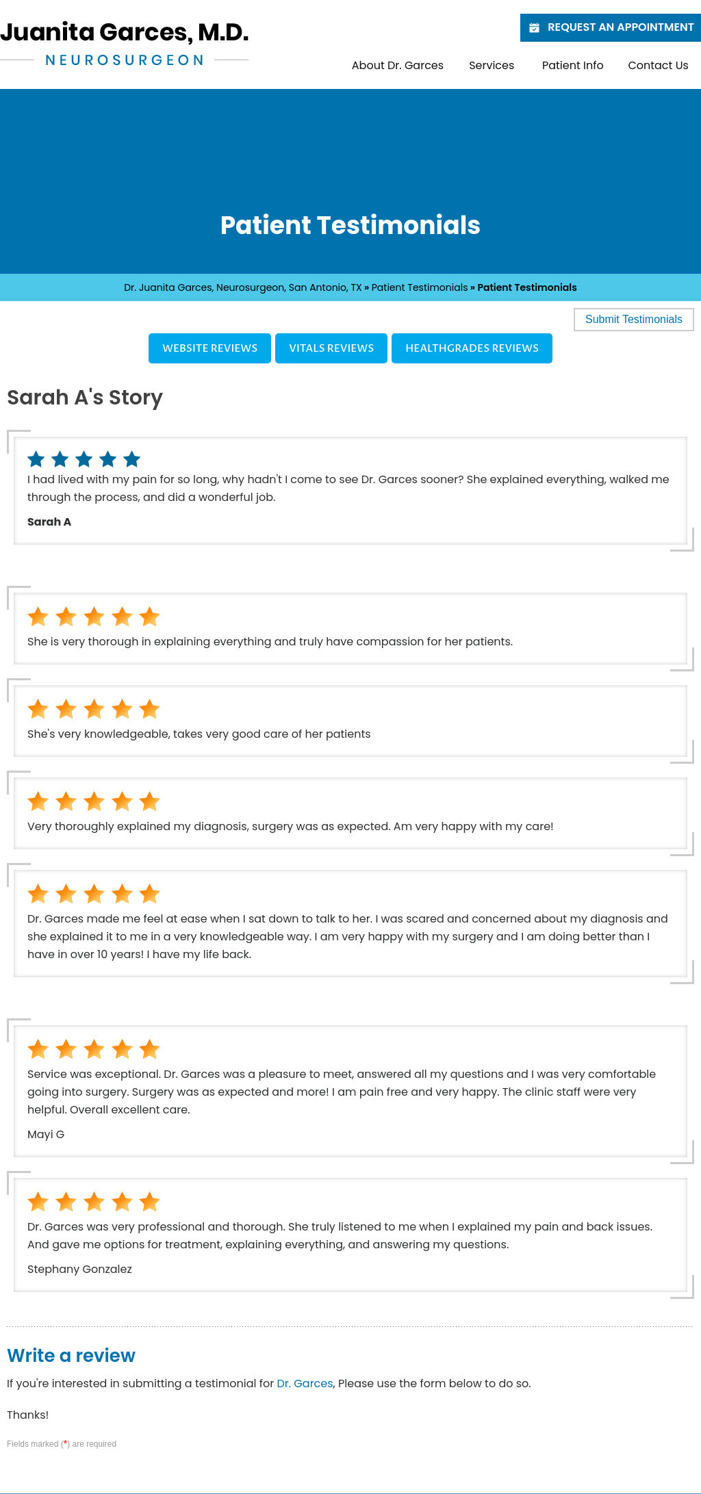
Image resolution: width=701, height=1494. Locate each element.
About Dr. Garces (398, 65)
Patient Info (573, 65)
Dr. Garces (305, 1383)
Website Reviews (209, 348)
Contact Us (658, 65)
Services (491, 65)
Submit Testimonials (634, 319)
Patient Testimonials (420, 287)
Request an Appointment (610, 27)
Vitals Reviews (331, 348)
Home (325, 66)
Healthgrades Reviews (472, 348)
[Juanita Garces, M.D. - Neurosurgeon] (124, 42)
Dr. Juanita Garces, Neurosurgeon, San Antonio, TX (243, 287)
